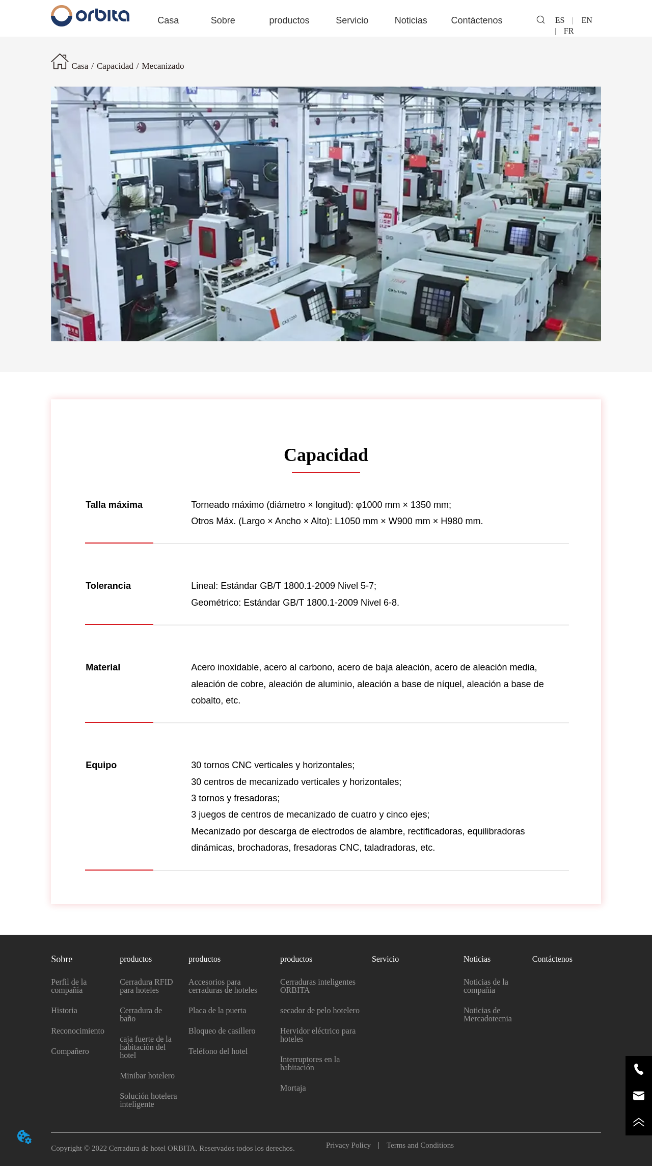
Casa (79, 66)
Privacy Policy (352, 1145)
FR (565, 30)
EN (586, 20)
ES (564, 20)
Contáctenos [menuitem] (476, 20)
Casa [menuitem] (168, 20)
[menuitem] (223, 20)
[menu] (326, 20)
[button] (223, 21)
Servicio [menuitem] (352, 20)
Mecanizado (163, 66)
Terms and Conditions (416, 1145)
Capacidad (115, 66)
